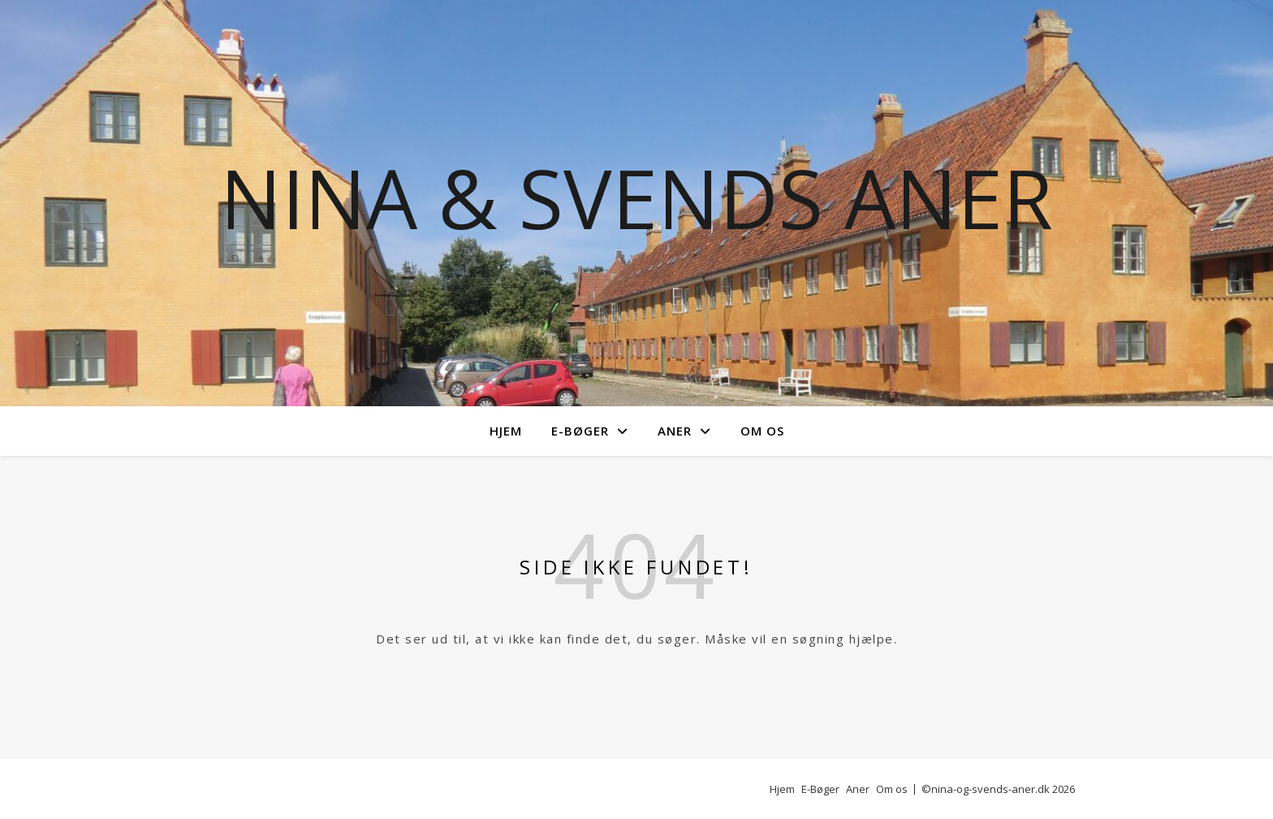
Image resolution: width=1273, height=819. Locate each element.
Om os (762, 430)
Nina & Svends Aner (636, 197)
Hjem (506, 430)
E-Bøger (580, 430)
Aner (675, 430)
